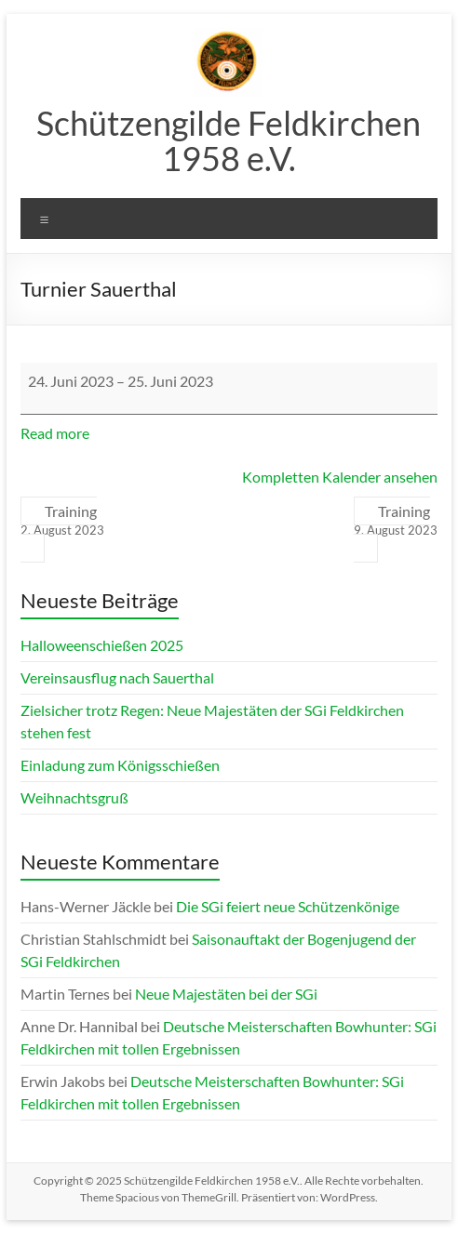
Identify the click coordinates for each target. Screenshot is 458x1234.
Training (62, 520)
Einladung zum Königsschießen (120, 765)
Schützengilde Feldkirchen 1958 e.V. (228, 140)
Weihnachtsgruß (74, 797)
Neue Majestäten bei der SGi (226, 993)
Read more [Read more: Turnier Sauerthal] (54, 433)
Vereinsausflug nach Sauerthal (117, 677)
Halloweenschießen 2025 (101, 645)
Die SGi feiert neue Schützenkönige (287, 906)
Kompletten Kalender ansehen (340, 476)
